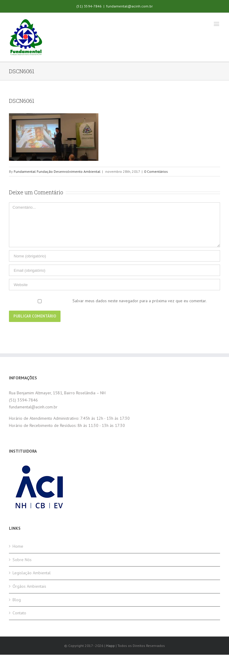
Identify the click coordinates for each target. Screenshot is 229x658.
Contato (19, 613)
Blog (17, 599)
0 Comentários (156, 171)
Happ (110, 645)
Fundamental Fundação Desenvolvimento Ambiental (57, 171)
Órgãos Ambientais (29, 586)
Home (18, 546)
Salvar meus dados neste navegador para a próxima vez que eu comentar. (139, 300)
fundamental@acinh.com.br (129, 6)
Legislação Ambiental (32, 572)
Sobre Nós (22, 559)
